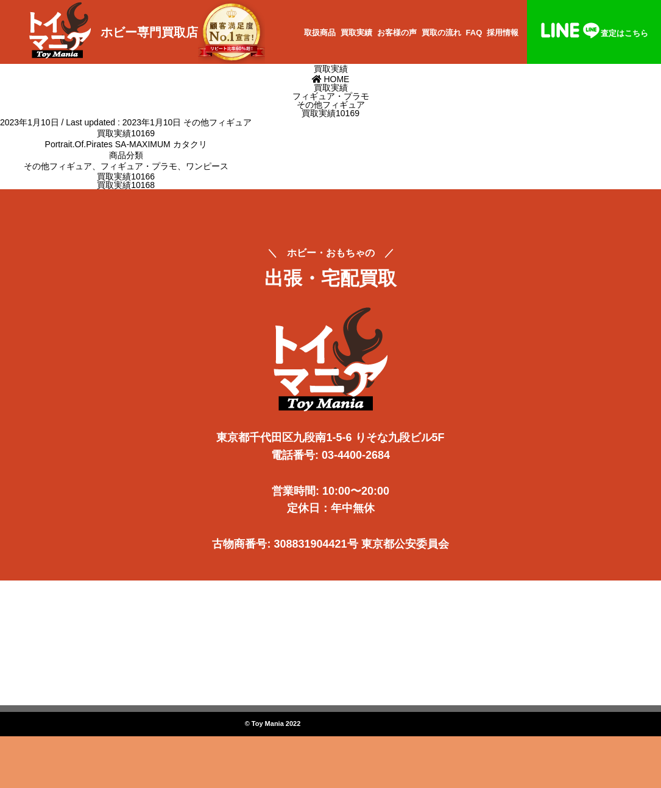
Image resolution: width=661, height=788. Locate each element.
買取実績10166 (126, 176)
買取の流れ (441, 32)
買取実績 (356, 32)
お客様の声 (397, 32)
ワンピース (207, 166)
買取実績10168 (126, 185)
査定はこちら (594, 33)
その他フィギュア (217, 122)
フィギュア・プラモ (139, 166)
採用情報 (502, 32)
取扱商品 (320, 32)
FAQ (474, 32)
